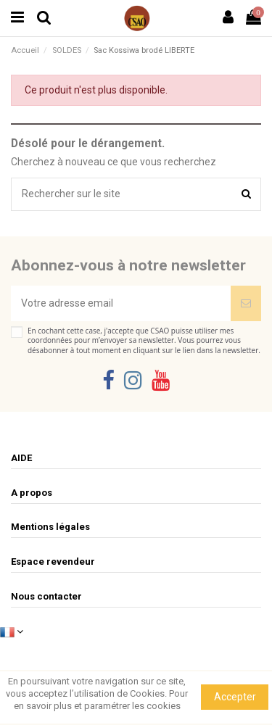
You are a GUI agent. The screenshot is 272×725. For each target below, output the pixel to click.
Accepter (235, 697)
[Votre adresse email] (121, 303)
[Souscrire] (246, 303)
